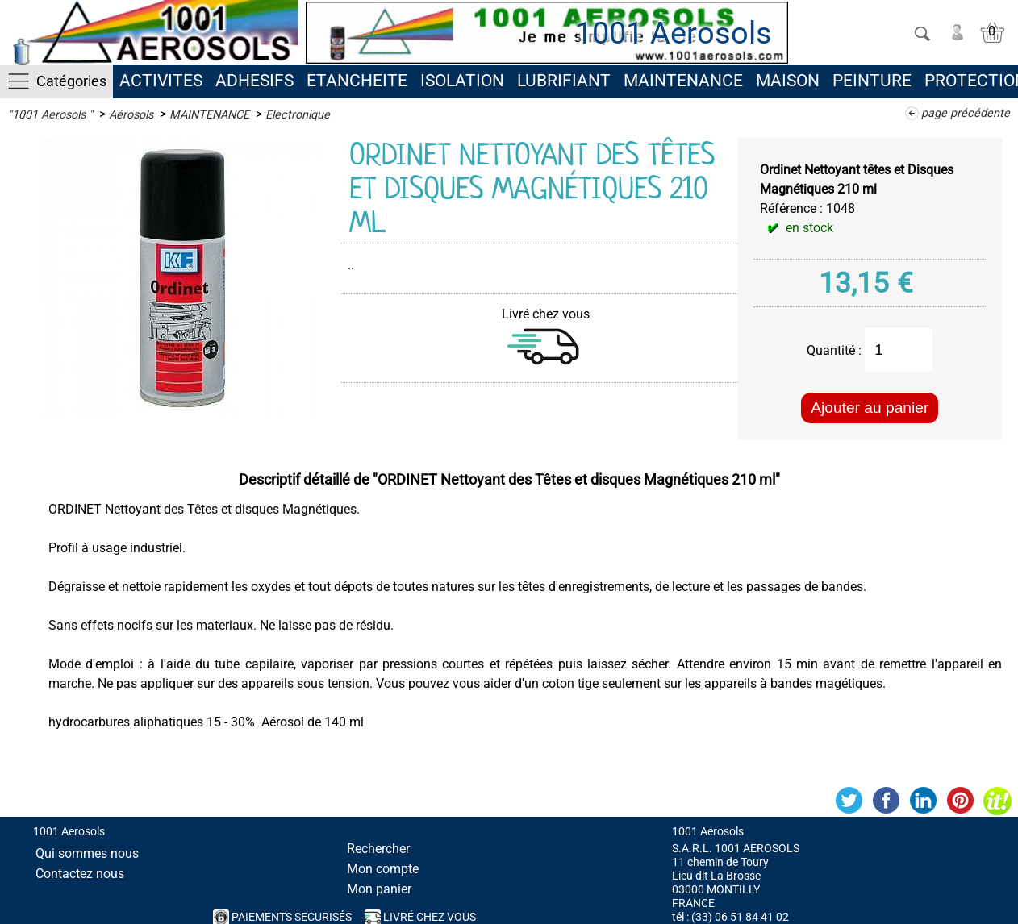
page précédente (965, 113)
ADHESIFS (254, 80)
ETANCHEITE (357, 80)
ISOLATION (462, 80)
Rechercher (378, 848)
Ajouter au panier (869, 407)
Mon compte (383, 868)
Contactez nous (79, 873)
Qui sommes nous (87, 853)
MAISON (788, 80)
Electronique (297, 115)
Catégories (71, 81)
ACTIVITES (160, 80)
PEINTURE (872, 80)
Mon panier (379, 889)
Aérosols (131, 115)
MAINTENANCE (683, 80)
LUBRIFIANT (564, 80)
